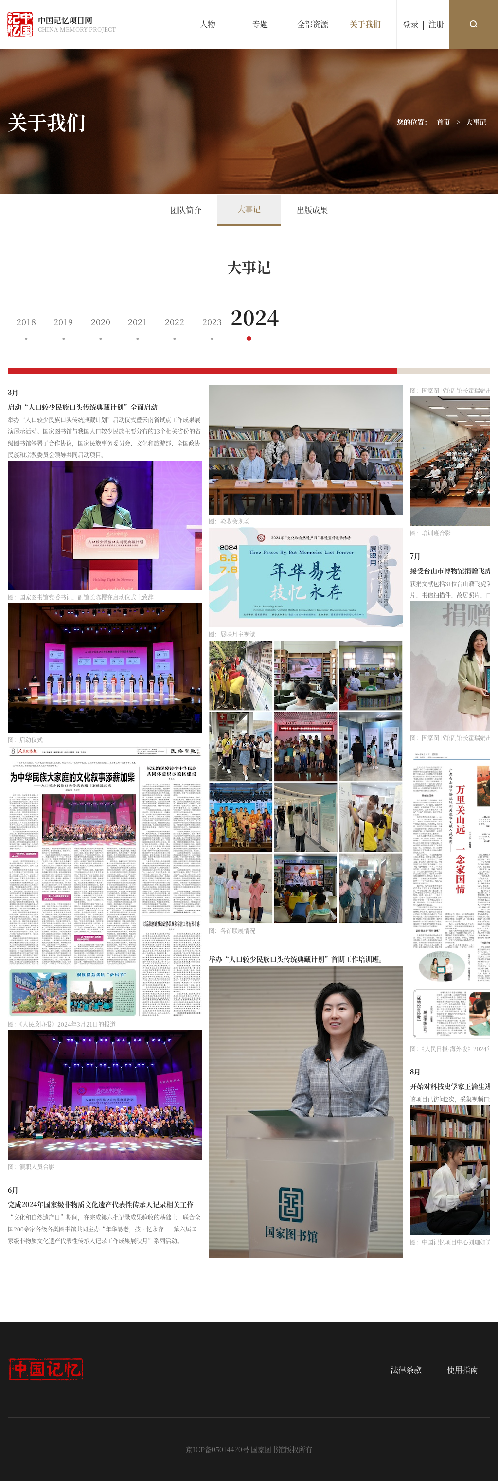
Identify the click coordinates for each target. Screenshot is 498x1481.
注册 (436, 24)
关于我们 (365, 24)
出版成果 (312, 209)
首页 (443, 121)
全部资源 (312, 24)
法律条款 (406, 1370)
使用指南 (462, 1370)
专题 (260, 24)
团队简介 (185, 209)
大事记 (476, 121)
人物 (207, 24)
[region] (249, 819)
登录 (410, 24)
